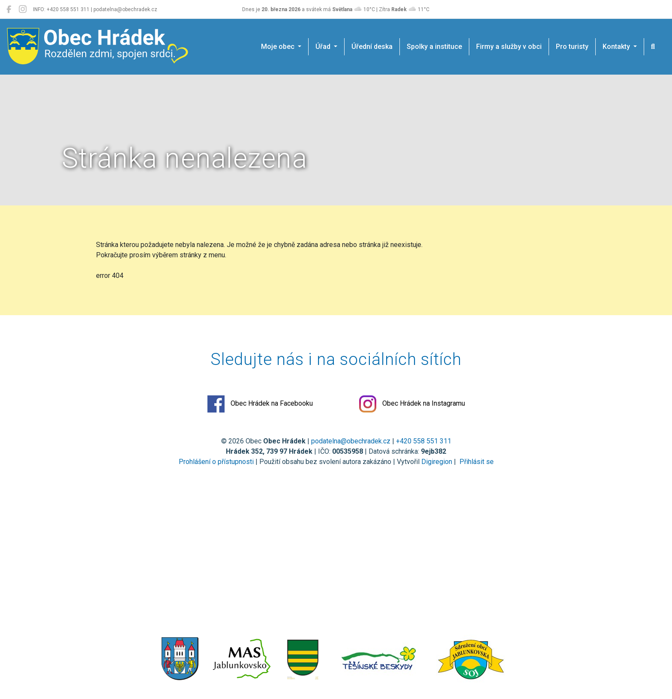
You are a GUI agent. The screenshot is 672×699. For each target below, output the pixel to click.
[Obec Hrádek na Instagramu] (23, 9)
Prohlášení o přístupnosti (216, 462)
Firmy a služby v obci (509, 46)
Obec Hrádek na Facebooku (260, 404)
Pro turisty (572, 46)
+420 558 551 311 (423, 441)
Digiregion (436, 462)
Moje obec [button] (278, 46)
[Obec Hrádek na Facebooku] (8, 9)
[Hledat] (653, 46)
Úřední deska (372, 46)
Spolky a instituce (434, 46)
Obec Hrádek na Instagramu (412, 404)
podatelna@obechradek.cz (350, 441)
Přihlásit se (476, 462)
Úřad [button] (323, 46)
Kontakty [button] (617, 46)
